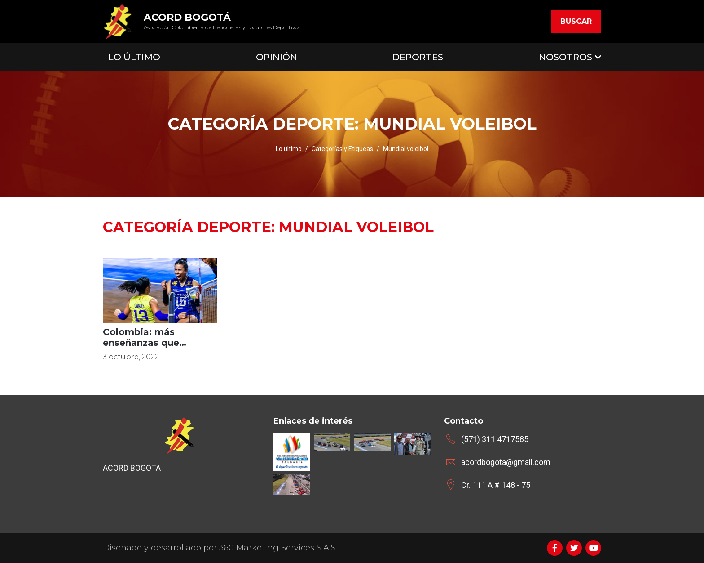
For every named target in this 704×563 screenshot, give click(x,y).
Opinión (276, 57)
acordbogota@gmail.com (505, 462)
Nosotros (565, 57)
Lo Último (134, 57)
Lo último (289, 148)
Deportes (417, 57)
